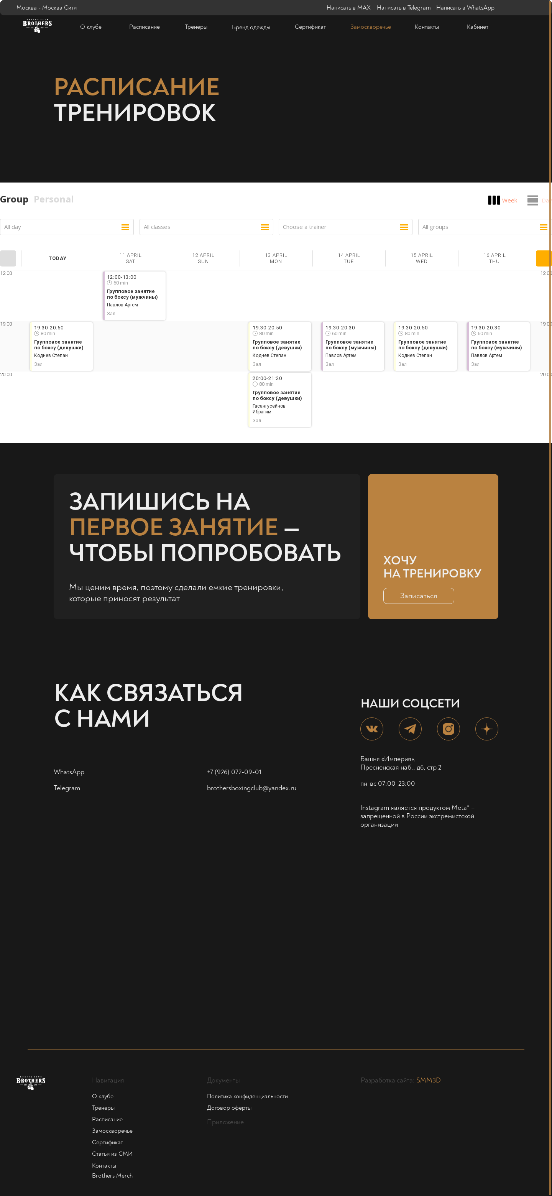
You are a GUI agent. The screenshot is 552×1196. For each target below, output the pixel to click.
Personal (54, 198)
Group (14, 198)
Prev (8, 258)
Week (509, 200)
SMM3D (428, 1080)
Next (544, 258)
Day (547, 200)
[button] (418, 596)
